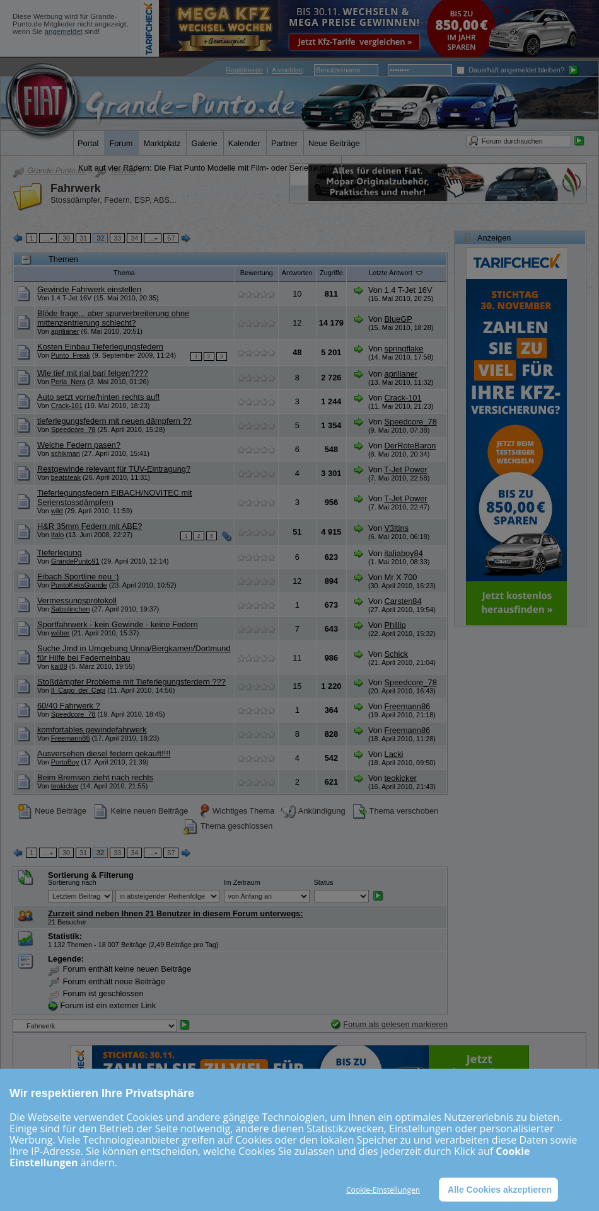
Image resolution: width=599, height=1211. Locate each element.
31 (83, 238)
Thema (124, 272)
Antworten (297, 272)
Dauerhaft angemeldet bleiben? (510, 70)
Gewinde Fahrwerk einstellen (89, 289)
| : (265, 70)
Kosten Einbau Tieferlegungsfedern (100, 346)
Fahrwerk (75, 188)
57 (171, 238)
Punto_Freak (70, 355)
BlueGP (398, 319)
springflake (404, 348)
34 (134, 238)
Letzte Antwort (396, 273)
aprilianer (65, 331)
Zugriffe (331, 272)
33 (117, 238)
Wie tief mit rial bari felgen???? (92, 373)
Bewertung (256, 272)
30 (66, 238)
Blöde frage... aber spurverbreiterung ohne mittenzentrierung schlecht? (113, 318)
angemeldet (64, 31)
